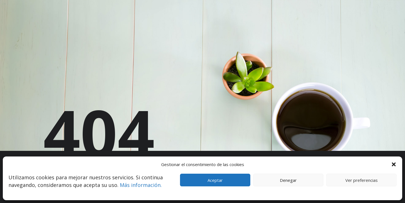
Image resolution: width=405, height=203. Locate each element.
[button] (394, 164)
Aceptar (215, 180)
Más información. (141, 185)
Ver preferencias (361, 180)
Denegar (288, 180)
